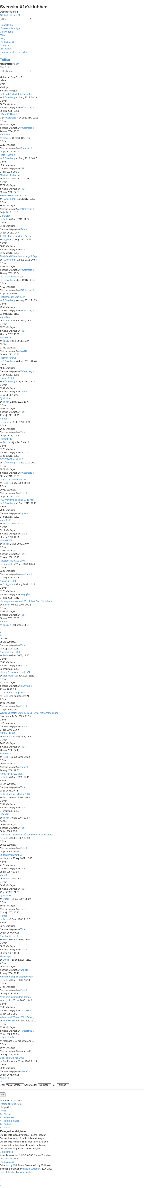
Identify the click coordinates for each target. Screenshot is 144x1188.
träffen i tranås (7, 1037)
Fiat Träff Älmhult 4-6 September (16, 94)
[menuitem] (10, 28)
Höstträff (4, 814)
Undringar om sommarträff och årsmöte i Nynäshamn (26, 601)
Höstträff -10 (6, 439)
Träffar (5, 60)
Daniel (6, 422)
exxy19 (6, 1000)
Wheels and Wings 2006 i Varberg (17, 1017)
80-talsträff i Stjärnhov (11, 855)
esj (21, 249)
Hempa (6, 736)
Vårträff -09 (5, 621)
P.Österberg (9, 97)
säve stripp (5, 956)
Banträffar (5, 216)
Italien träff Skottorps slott (12, 692)
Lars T (23, 452)
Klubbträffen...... (8, 753)
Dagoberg (25, 148)
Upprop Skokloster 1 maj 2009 (15, 672)
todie (6, 716)
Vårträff (3, 419)
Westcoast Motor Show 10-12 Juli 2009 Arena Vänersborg (29, 713)
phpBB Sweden (31, 1169)
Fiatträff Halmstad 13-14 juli (13, 195)
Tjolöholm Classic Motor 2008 (15, 794)
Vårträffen (5, 134)
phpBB (12, 1165)
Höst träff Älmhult (8, 114)
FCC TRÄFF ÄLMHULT (11, 459)
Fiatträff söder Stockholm (12, 297)
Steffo (6, 605)
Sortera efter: (37, 1085)
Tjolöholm (5, 398)
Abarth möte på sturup (11, 936)
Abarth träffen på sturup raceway (16, 977)
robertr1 (24, 1071)
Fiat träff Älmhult (8, 358)
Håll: (60, 1085)
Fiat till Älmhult (7, 155)
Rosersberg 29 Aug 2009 (12, 561)
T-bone (6, 320)
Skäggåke (8, 584)
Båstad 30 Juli (7, 378)
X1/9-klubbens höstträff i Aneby (15, 236)
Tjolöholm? (5, 895)
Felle (5, 219)
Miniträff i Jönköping (10, 175)
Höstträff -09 (6, 540)
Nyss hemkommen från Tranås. (15, 997)
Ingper (15, 64)
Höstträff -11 (6, 337)
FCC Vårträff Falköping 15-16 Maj (17, 500)
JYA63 (23, 391)
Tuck (5, 178)
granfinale (8, 564)
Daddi (6, 899)
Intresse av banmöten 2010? (14, 479)
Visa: (12, 1085)
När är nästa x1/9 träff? (11, 774)
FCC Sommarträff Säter (12, 276)
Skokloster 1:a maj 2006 (12, 1058)
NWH (23, 351)
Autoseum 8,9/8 (8, 581)
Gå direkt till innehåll (10, 15)
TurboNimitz (26, 1010)
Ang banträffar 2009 (10, 652)
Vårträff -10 (5, 520)
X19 (22, 168)
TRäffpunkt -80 (7, 733)
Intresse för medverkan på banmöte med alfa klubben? (27, 834)
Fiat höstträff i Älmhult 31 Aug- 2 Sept (18, 256)
